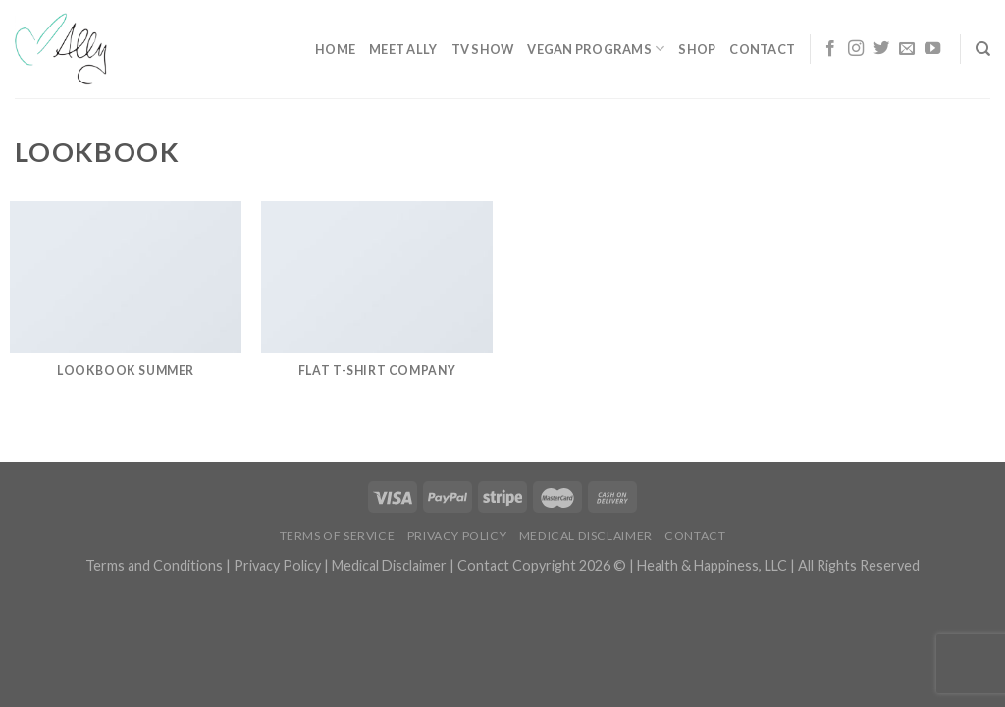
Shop (696, 49)
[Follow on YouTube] (932, 49)
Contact (762, 49)
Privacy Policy (457, 535)
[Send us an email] (907, 49)
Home (335, 49)
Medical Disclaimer (586, 535)
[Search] (983, 49)
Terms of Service (338, 535)
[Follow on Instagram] (856, 49)
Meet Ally (403, 49)
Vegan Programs (595, 48)
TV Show (482, 49)
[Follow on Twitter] (881, 49)
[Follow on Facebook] (830, 49)
